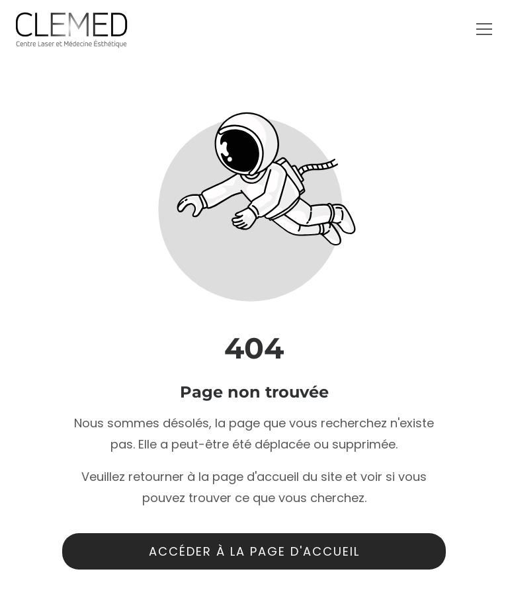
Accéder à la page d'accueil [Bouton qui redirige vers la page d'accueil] (254, 551)
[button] (484, 29)
